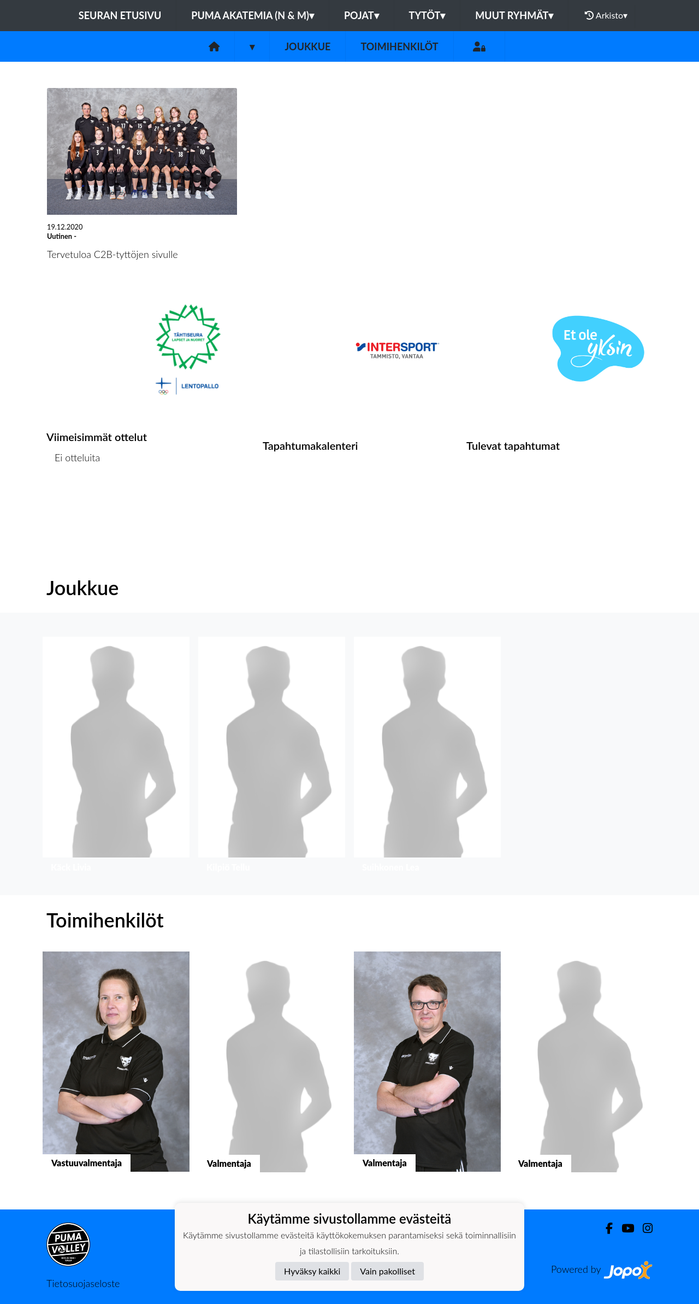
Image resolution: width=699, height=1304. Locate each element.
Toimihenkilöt (399, 46)
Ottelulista (73, 500)
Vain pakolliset (387, 1271)
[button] (116, 757)
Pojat (361, 15)
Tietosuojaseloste (83, 1283)
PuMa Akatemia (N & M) (252, 15)
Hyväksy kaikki (312, 1271)
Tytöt (427, 15)
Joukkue (307, 46)
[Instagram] (643, 1228)
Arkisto (606, 15)
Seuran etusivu (120, 15)
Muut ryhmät (514, 15)
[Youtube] (623, 1228)
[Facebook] (605, 1228)
